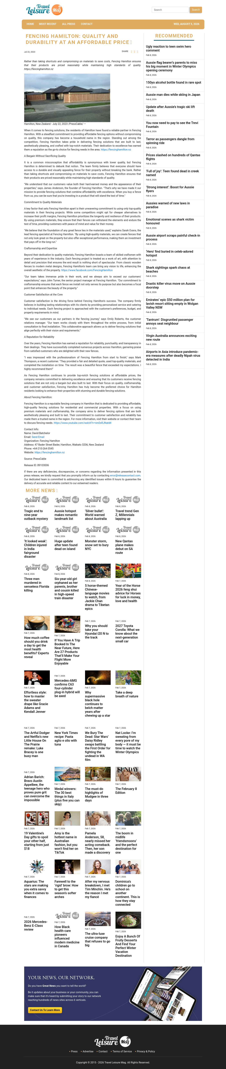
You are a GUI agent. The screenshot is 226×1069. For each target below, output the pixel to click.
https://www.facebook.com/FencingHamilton (87, 270)
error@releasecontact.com (125, 475)
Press (74, 1051)
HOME (30, 24)
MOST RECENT (47, 24)
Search (196, 9)
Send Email (38, 437)
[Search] (170, 10)
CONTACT (86, 24)
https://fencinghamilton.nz (116, 149)
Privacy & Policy (146, 1051)
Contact (103, 1051)
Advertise (88, 1051)
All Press (68, 24)
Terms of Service (122, 1051)
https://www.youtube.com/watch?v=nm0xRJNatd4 (82, 422)
